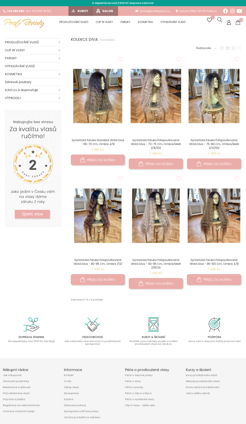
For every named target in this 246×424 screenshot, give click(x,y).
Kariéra (68, 400)
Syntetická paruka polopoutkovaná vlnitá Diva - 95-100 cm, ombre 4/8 (214, 263)
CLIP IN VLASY (15, 51)
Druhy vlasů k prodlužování (202, 388)
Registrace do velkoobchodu (21, 406)
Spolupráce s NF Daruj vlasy (81, 412)
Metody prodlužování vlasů (203, 382)
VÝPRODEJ (13, 99)
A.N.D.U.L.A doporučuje (21, 91)
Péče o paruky (134, 388)
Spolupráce (71, 394)
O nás (67, 382)
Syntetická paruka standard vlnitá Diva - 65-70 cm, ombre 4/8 (98, 143)
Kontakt (68, 376)
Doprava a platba (14, 400)
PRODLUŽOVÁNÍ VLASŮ (22, 43)
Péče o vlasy (133, 382)
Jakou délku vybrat (198, 394)
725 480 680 (13, 11)
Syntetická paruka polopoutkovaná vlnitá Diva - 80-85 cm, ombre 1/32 (98, 263)
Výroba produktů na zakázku (82, 419)
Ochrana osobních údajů (19, 412)
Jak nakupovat (12, 376)
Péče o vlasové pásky (139, 376)
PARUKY (11, 59)
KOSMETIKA (13, 75)
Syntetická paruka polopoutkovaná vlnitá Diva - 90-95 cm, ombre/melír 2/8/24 (156, 265)
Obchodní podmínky (16, 382)
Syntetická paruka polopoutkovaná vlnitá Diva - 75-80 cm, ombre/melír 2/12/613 (214, 145)
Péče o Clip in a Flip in (138, 394)
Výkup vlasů (71, 388)
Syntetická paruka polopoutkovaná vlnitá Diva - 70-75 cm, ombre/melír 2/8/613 (156, 145)
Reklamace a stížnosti (16, 388)
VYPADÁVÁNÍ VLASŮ (20, 67)
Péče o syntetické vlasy (139, 400)
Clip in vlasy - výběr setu (140, 406)
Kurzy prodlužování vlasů (201, 376)
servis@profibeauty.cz (153, 11)
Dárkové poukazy (18, 83)
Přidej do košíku (97, 161)
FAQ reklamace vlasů (16, 394)
